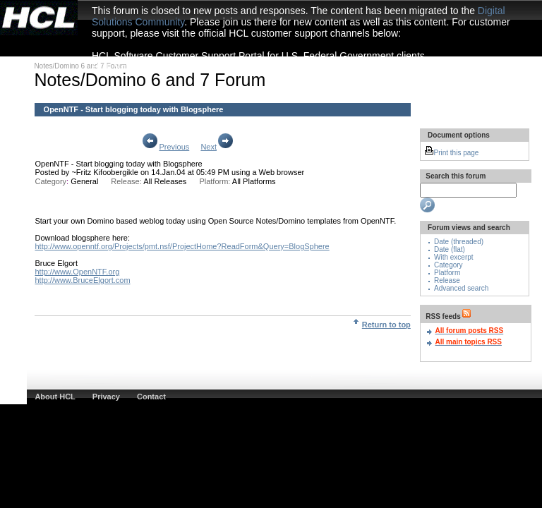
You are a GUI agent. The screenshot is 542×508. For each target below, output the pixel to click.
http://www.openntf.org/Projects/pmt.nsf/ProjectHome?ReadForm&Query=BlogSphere (182, 246)
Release (447, 280)
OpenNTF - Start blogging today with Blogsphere (118, 163)
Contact (151, 396)
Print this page (451, 153)
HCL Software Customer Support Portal (178, 67)
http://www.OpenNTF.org (77, 271)
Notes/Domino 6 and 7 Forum (80, 66)
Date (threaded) (458, 242)
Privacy (106, 396)
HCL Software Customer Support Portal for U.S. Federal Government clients (258, 55)
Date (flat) (449, 249)
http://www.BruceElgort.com (82, 280)
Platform (447, 273)
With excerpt (454, 257)
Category (448, 265)
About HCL (55, 396)
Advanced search (461, 288)
